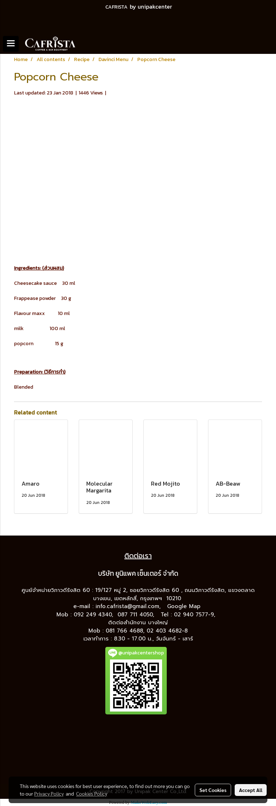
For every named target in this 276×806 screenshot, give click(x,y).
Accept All (250, 790)
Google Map (185, 606)
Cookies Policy (91, 793)
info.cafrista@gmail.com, (129, 606)
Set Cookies (212, 790)
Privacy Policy (49, 793)
